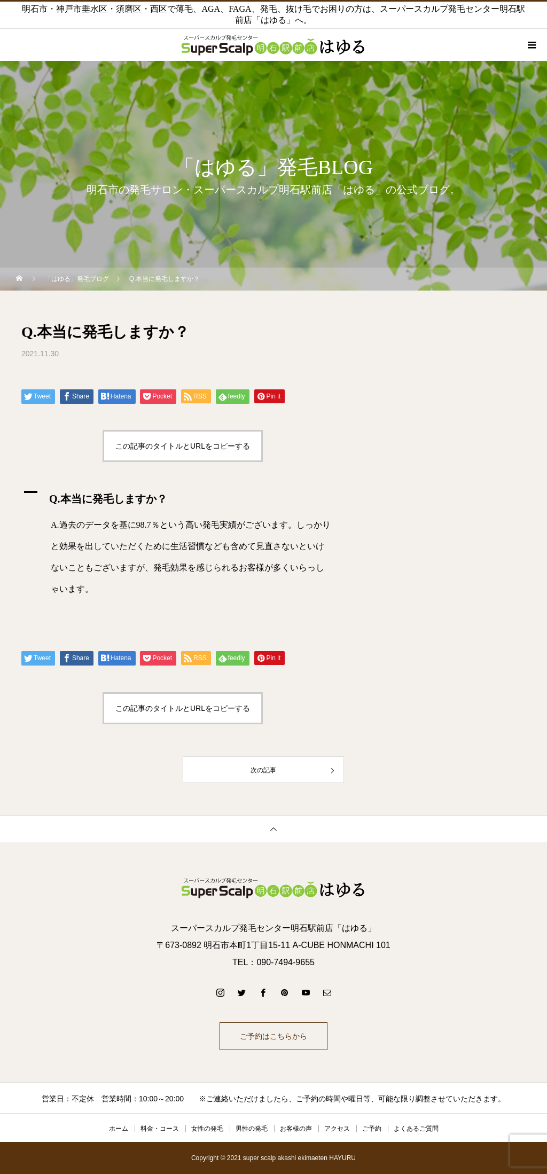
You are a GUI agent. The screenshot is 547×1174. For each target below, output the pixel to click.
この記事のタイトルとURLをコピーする (182, 446)
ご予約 (371, 1128)
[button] (182, 496)
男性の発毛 (252, 1128)
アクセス (337, 1128)
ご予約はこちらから (273, 1036)
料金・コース (159, 1128)
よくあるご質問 (416, 1128)
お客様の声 (296, 1128)
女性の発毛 (207, 1128)
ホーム (118, 1128)
